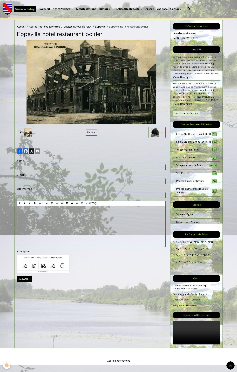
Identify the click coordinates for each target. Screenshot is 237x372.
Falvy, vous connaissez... (186, 312)
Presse (150, 9)
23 (193, 268)
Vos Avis (162, 9)
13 (207, 255)
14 (177, 261)
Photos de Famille (196, 163)
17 (201, 261)
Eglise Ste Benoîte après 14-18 (196, 147)
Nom (19, 161)
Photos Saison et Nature (196, 187)
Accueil (45, 9)
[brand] (20, 9)
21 (177, 268)
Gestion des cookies (118, 367)
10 (184, 255)
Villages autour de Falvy (78, 27)
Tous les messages (186, 114)
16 (193, 261)
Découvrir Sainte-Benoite (187, 306)
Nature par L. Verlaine (189, 228)
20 (209, 261)
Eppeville (100, 27)
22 (185, 268)
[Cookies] (7, 365)
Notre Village (62, 9)
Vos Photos (196, 179)
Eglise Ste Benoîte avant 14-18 (196, 136)
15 (185, 261)
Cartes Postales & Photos (44, 27)
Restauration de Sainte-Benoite (191, 300)
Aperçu (91, 203)
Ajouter (24, 279)
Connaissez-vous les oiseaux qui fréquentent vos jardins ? (191, 294)
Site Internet (24, 189)
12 (200, 255)
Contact (176, 9)
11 (192, 255)
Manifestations (87, 9)
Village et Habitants (196, 155)
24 (202, 268)
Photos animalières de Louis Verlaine (196, 196)
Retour (91, 133)
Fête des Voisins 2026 (185, 34)
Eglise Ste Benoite (128, 9)
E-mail (20, 175)
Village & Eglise (185, 220)
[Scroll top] (230, 365)
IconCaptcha (42, 272)
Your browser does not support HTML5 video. (196, 339)
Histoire (105, 9)
